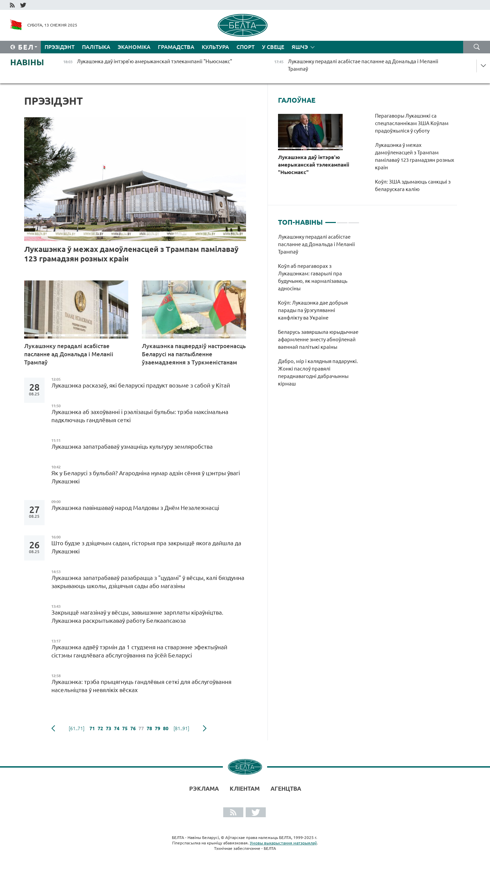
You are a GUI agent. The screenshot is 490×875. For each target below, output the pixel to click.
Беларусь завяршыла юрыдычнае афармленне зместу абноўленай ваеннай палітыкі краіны (318, 339)
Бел (26, 47)
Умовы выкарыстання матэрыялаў (283, 843)
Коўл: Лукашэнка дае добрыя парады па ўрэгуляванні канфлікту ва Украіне (313, 310)
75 (125, 728)
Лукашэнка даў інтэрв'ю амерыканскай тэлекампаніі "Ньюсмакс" (313, 164)
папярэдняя (53, 728)
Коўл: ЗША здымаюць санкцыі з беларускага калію (413, 185)
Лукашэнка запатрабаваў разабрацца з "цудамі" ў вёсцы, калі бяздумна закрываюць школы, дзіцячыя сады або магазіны (147, 581)
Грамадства (176, 47)
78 (149, 728)
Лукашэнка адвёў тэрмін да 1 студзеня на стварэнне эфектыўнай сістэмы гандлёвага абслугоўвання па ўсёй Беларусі (139, 651)
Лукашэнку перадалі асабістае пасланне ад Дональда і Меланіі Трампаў (68, 354)
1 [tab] (330, 219)
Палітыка (96, 47)
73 (108, 728)
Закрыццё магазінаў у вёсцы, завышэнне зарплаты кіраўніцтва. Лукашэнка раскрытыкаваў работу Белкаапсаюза (137, 616)
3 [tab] (353, 219)
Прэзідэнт (60, 47)
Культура (215, 47)
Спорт (245, 47)
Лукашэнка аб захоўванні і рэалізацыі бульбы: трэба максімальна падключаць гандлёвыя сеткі (139, 416)
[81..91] (181, 728)
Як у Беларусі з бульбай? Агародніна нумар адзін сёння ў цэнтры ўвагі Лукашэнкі (145, 477)
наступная (205, 728)
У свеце (273, 47)
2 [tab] (342, 219)
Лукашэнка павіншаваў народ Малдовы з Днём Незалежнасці (135, 507)
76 (133, 728)
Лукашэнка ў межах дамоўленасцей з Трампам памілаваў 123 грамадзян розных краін (131, 254)
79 (157, 728)
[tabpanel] (318, 313)
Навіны (27, 62)
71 (92, 728)
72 (100, 728)
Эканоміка (134, 47)
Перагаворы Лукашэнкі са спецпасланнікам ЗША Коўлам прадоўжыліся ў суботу (411, 123)
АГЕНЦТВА (286, 788)
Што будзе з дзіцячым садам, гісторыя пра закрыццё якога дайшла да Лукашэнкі (146, 547)
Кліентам (245, 788)
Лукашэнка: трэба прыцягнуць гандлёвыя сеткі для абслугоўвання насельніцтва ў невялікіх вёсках (141, 686)
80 (165, 728)
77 (141, 728)
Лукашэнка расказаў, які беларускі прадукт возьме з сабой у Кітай (140, 385)
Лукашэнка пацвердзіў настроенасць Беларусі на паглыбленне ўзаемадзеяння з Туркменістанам (194, 354)
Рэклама (204, 788)
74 (116, 728)
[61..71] (76, 728)
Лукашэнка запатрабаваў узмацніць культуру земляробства (132, 446)
